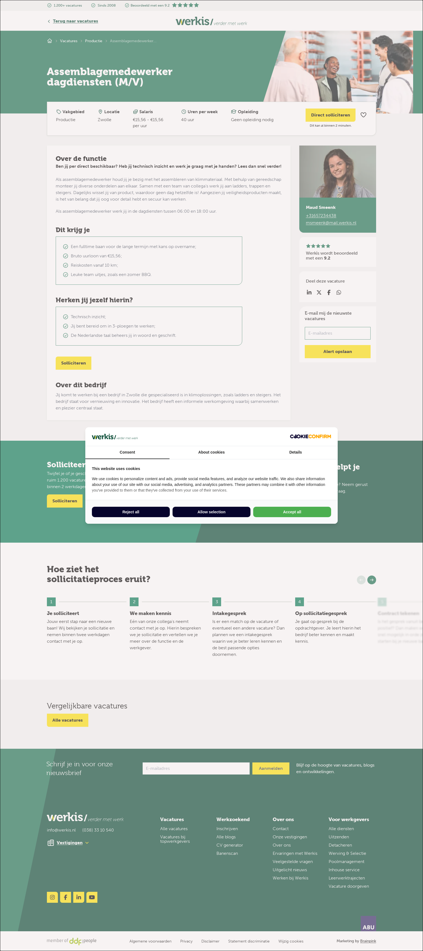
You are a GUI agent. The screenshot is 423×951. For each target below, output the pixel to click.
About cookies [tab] (211, 452)
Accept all (292, 512)
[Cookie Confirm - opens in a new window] (310, 436)
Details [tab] (295, 452)
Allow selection (211, 512)
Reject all (130, 512)
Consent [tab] (127, 452)
